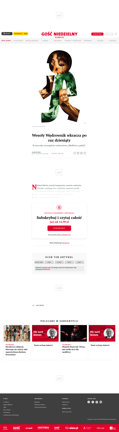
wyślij (85, 152)
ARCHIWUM (57, 40)
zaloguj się (108, 34)
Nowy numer (6, 40)
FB (78, 152)
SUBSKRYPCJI (66, 235)
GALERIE (45, 40)
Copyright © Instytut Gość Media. (95, 419)
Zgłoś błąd (7, 419)
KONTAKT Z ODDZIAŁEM (73, 40)
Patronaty (88, 40)
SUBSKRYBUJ (97, 34)
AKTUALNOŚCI (18, 40)
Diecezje (100, 40)
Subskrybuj (59, 228)
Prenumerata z (20, 34)
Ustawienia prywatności (40, 407)
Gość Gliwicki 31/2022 (40, 153)
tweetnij (81, 152)
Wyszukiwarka (116, 34)
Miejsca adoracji (32, 40)
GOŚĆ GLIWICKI (40, 305)
